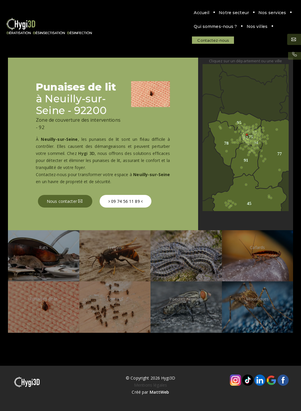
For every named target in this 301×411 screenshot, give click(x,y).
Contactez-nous (84, 26)
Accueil (72, 12)
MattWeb (159, 392)
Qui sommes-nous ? (188, 12)
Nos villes (229, 12)
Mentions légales (150, 385)
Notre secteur (105, 12)
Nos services (143, 12)
